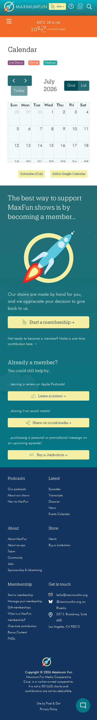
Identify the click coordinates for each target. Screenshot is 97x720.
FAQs (11, 638)
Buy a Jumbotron (59, 545)
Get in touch (60, 584)
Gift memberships (19, 607)
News (52, 508)
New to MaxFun (18, 501)
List (83, 86)
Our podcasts (17, 489)
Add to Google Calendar (68, 174)
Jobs (11, 564)
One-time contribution (22, 626)
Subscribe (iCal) (31, 174)
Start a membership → (48, 322)
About (13, 528)
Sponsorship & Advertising (25, 570)
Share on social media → (48, 423)
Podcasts (16, 478)
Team (11, 551)
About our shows (18, 495)
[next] (26, 81)
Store (53, 528)
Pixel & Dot (53, 703)
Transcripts (56, 495)
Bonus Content (17, 632)
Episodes (55, 489)
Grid (71, 86)
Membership (20, 584)
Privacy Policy (48, 709)
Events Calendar (59, 514)
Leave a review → (48, 396)
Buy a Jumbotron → (48, 455)
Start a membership (20, 595)
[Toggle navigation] (9, 21)
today (19, 91)
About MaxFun (17, 539)
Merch (53, 539)
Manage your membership (25, 601)
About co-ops (16, 545)
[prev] (14, 81)
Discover (54, 501)
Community (15, 557)
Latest (54, 478)
